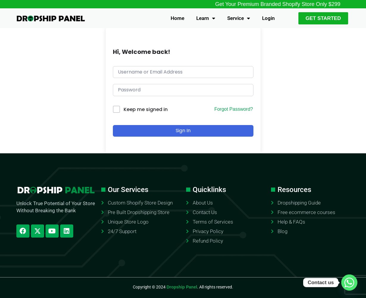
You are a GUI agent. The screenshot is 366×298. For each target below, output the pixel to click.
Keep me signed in (146, 109)
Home (177, 18)
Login (268, 18)
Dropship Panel (181, 287)
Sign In (183, 130)
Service (238, 18)
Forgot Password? (233, 109)
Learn (205, 18)
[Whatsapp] (349, 282)
